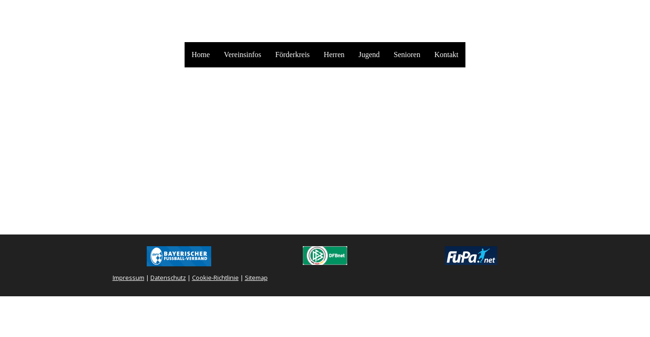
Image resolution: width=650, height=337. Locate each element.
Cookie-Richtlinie (215, 277)
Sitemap (256, 277)
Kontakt (446, 55)
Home (201, 55)
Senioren (407, 55)
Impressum (128, 277)
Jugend (368, 55)
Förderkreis (292, 55)
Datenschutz (168, 277)
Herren (334, 55)
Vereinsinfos (242, 55)
